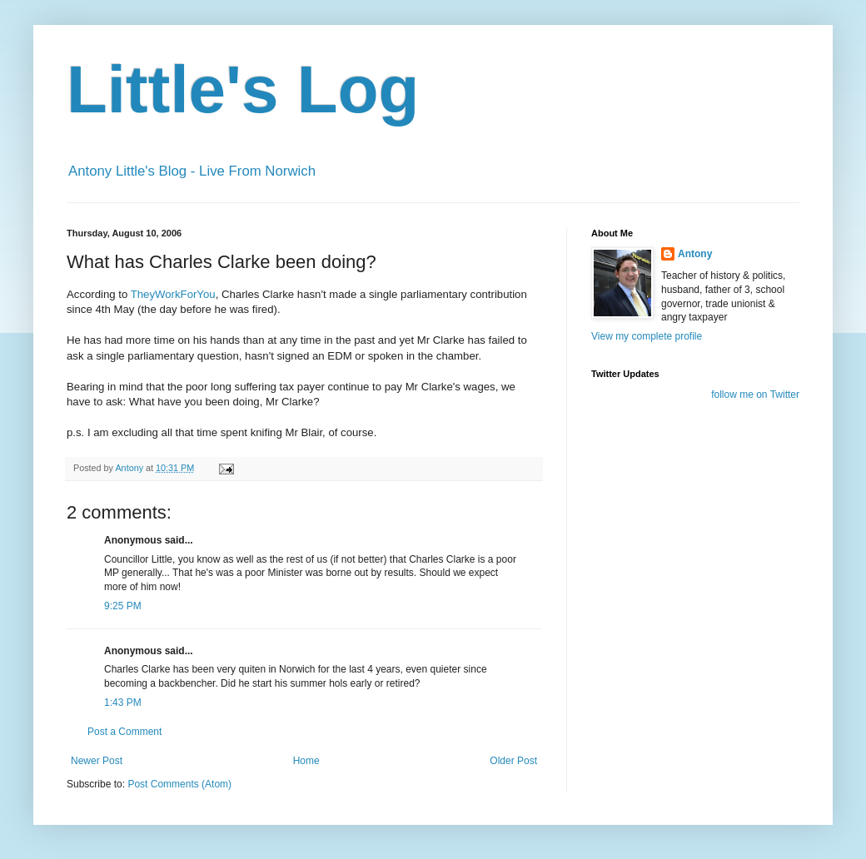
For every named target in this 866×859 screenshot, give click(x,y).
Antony (695, 254)
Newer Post (96, 761)
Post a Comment (124, 731)
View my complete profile (646, 336)
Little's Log (243, 89)
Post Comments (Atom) (179, 784)
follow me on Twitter (755, 394)
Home (306, 761)
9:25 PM (123, 606)
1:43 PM (123, 702)
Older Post (513, 761)
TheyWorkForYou (173, 294)
